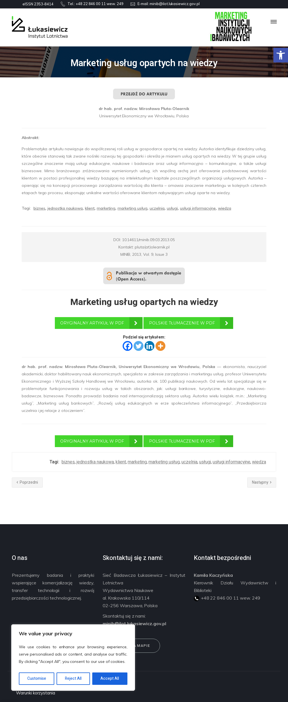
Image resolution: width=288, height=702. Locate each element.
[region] (73, 657)
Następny (261, 482)
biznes (39, 208)
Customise (36, 678)
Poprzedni (27, 482)
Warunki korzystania (35, 693)
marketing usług (132, 208)
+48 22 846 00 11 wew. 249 (99, 3)
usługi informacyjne (198, 208)
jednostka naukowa (65, 208)
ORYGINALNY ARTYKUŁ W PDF (92, 323)
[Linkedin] (149, 346)
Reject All (73, 678)
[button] (280, 55)
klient (89, 208)
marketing (106, 208)
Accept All (109, 678)
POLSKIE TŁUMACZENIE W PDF (182, 323)
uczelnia (157, 208)
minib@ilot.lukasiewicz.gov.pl (175, 3)
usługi (172, 208)
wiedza (224, 208)
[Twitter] (138, 346)
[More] (160, 346)
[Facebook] (127, 346)
